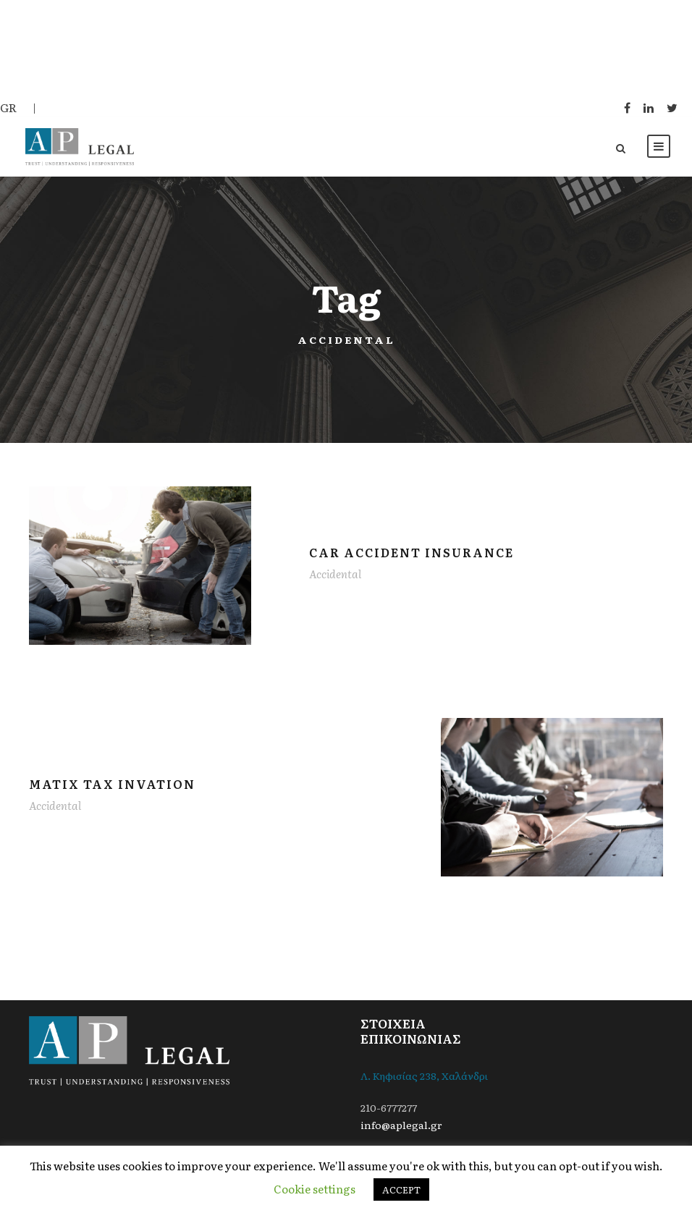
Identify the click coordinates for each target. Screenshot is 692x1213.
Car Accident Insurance (411, 552)
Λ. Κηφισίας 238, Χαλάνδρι (424, 1075)
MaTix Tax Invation (112, 784)
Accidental (335, 573)
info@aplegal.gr (401, 1124)
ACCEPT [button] (401, 1189)
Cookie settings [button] (314, 1188)
